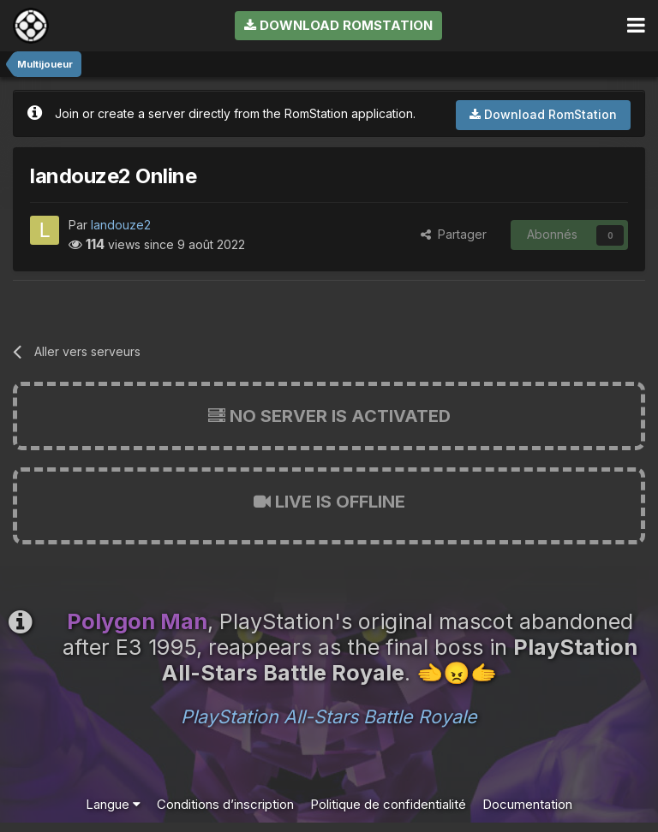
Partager (454, 234)
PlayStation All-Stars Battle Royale (329, 716)
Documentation (527, 804)
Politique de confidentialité (388, 804)
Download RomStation (338, 25)
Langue (113, 804)
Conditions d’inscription (225, 804)
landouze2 (121, 224)
